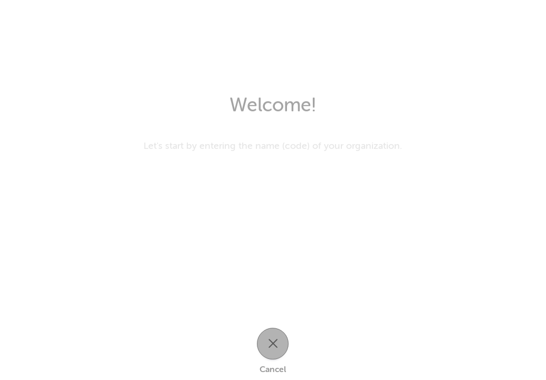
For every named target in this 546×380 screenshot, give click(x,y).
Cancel (273, 369)
